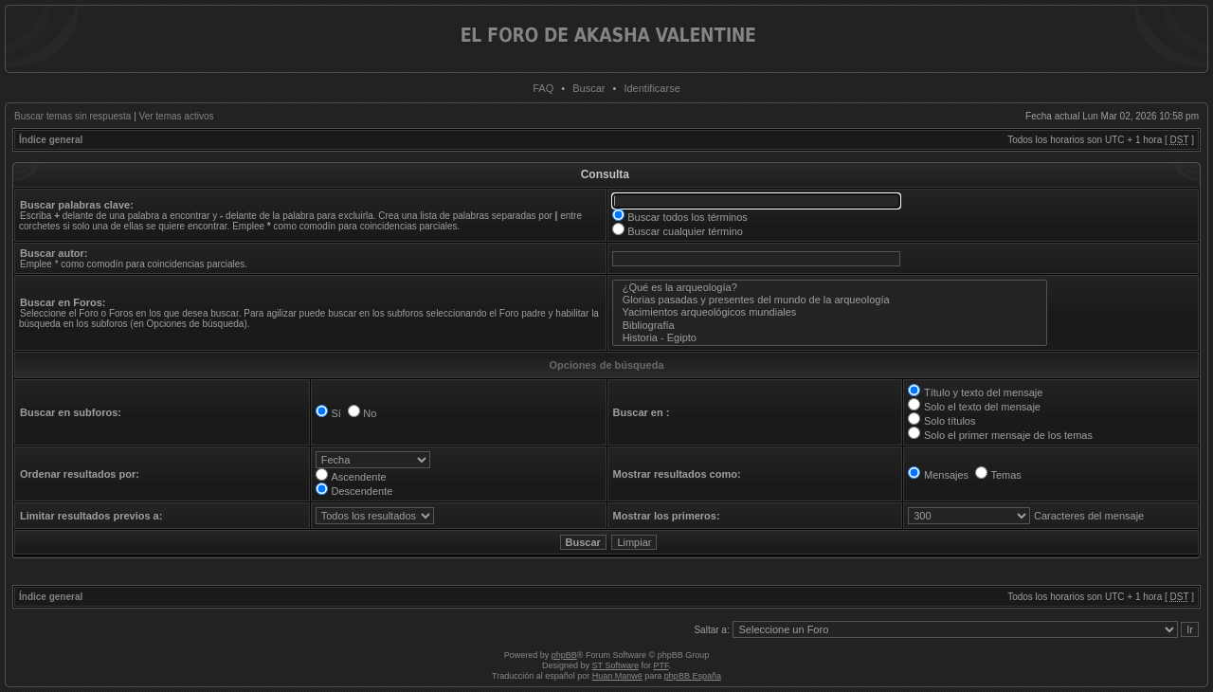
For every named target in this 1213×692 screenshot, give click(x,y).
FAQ (543, 88)
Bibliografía (830, 325)
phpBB (564, 655)
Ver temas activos (176, 116)
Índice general (50, 140)
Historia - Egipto (830, 338)
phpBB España (692, 676)
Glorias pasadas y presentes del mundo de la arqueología (830, 300)
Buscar (588, 88)
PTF (660, 665)
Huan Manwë (617, 676)
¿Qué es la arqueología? (830, 288)
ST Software (615, 665)
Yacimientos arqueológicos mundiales (830, 312)
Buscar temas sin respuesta (72, 116)
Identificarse (651, 88)
